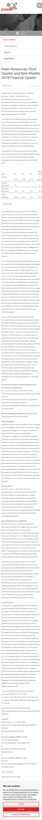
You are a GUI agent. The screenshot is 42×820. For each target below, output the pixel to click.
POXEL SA (30, 93)
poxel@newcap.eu (8, 767)
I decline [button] (21, 809)
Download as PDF (35, 86)
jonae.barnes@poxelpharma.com (13, 731)
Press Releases (11, 46)
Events (7, 52)
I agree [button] (21, 804)
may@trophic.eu (7, 752)
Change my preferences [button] (21, 814)
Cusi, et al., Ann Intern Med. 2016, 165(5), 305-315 (20, 697)
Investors (21, 33)
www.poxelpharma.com (10, 686)
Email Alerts (9, 59)
